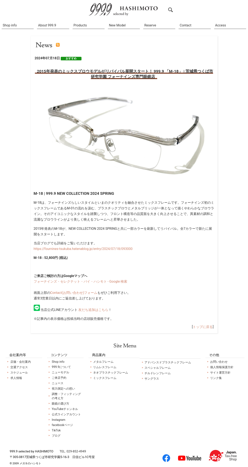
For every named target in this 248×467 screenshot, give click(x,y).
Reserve (150, 25)
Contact (185, 25)
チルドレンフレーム (157, 373)
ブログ (56, 435)
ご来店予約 (59, 378)
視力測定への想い (63, 388)
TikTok (56, 430)
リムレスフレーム (104, 367)
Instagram (58, 420)
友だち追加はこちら (93, 310)
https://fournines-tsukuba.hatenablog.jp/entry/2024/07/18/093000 (83, 249)
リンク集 (216, 378)
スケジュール (19, 372)
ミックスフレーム (104, 378)
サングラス (151, 378)
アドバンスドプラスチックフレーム (167, 362)
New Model (117, 25)
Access (220, 25)
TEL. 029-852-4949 (72, 451)
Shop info (10, 25)
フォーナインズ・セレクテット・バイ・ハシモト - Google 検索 (80, 281)
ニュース (57, 383)
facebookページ (62, 425)
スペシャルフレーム (157, 368)
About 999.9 (47, 25)
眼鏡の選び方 (60, 403)
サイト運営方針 (220, 372)
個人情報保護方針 (221, 367)
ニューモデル (60, 372)
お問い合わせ (219, 362)
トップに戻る (203, 327)
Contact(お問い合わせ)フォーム (73, 293)
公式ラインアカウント (66, 414)
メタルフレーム (103, 362)
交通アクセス (19, 367)
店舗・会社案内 (20, 362)
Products (80, 25)
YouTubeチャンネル (65, 409)
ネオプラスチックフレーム (110, 372)
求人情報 (16, 378)
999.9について (61, 367)
